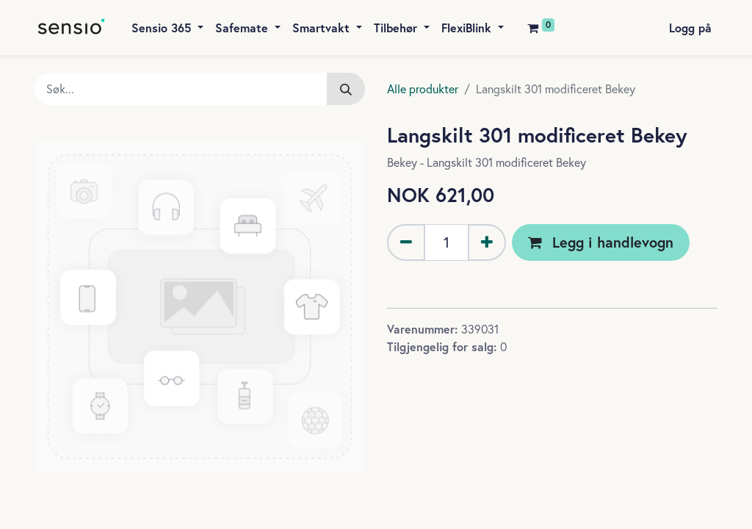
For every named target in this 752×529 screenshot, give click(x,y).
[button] (601, 242)
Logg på (690, 27)
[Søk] (346, 89)
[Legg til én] (487, 242)
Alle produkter (422, 89)
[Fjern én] (406, 242)
